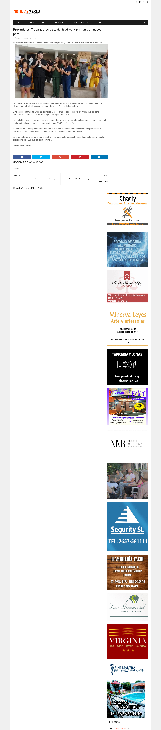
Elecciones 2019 (138, 642)
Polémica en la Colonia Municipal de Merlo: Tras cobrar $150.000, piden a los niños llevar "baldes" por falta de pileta (127, 579)
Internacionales (115, 651)
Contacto (25, 2)
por (110, 660)
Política (140, 655)
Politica (32, 23)
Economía (134, 638)
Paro (111, 655)
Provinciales (139, 660)
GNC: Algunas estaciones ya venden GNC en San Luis (134, 604)
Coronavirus (114, 634)
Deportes (59, 23)
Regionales (113, 664)
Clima (99, 23)
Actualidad (113, 629)
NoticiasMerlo (119, 562)
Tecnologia (133, 664)
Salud (123, 664)
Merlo (127, 651)
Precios (128, 660)
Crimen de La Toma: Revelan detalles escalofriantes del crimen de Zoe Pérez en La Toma (135, 594)
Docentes (123, 638)
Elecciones (124, 642)
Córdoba (134, 629)
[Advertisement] (34, 703)
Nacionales (87, 23)
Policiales (45, 23)
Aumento (124, 629)
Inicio (15, 2)
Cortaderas (127, 634)
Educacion (113, 642)
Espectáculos (126, 647)
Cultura (138, 634)
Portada (19, 23)
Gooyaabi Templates (54, 727)
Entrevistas (113, 647)
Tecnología (113, 669)
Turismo (72, 23)
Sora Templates (28, 727)
